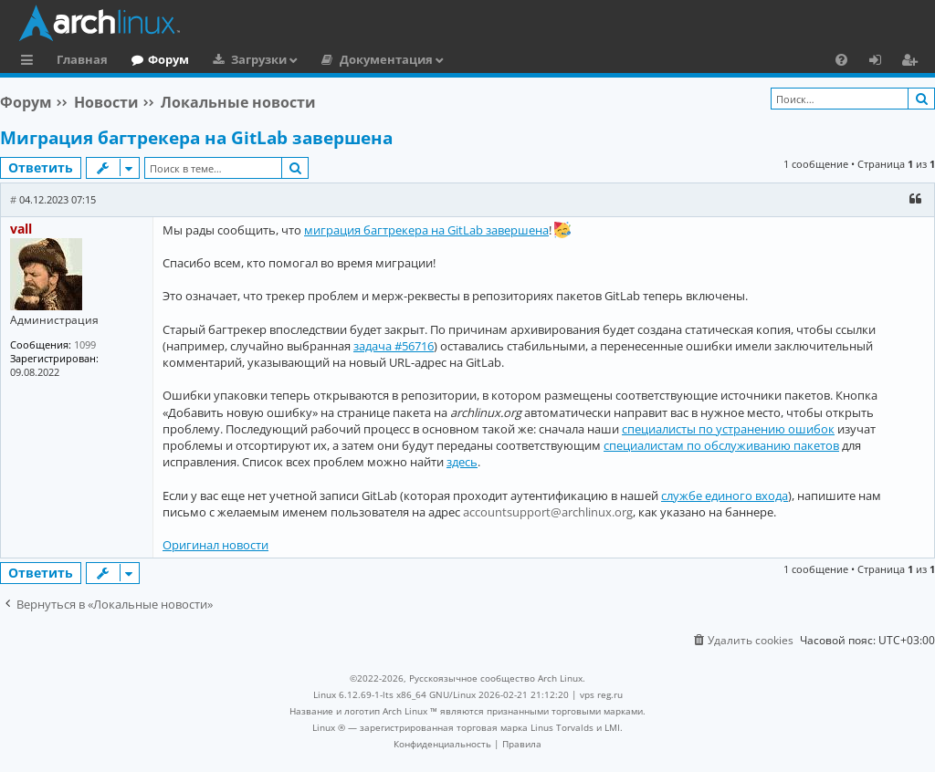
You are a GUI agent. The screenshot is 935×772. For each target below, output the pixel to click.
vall (21, 228)
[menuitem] (841, 59)
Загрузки (259, 59)
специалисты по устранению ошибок (728, 429)
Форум (168, 59)
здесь (462, 462)
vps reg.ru (601, 694)
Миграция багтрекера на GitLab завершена (196, 138)
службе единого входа (724, 495)
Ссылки (30, 62)
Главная (82, 59)
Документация (386, 59)
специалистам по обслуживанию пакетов (721, 445)
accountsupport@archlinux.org (548, 512)
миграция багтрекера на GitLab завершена (426, 230)
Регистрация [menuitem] (913, 62)
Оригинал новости (215, 545)
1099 (85, 344)
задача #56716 (393, 346)
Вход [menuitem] (881, 62)
